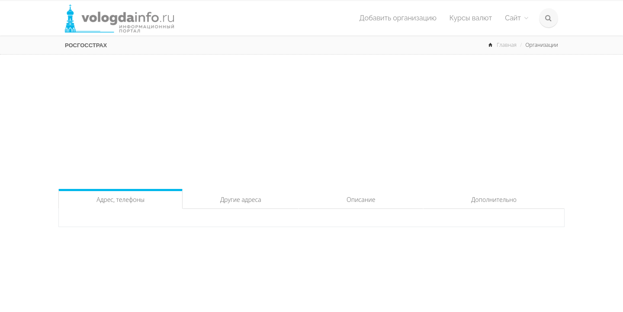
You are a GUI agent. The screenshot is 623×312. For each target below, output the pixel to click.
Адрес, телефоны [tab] (120, 199)
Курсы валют (471, 18)
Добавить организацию (398, 18)
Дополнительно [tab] (494, 199)
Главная (507, 45)
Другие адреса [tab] (240, 199)
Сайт (516, 18)
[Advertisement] (311, 119)
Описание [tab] (361, 199)
